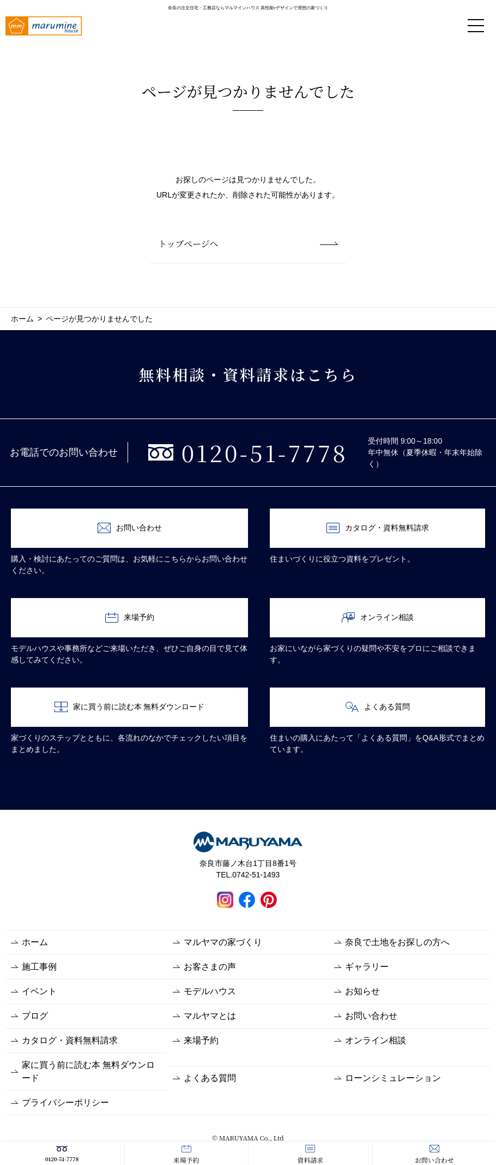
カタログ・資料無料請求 (377, 528)
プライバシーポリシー (65, 1102)
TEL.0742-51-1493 (248, 874)
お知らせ (362, 991)
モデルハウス (210, 991)
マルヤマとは (210, 1015)
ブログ (35, 1015)
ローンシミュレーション (393, 1078)
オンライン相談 (378, 617)
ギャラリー (367, 966)
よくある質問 (378, 707)
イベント (39, 991)
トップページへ (188, 243)
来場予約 (186, 1154)
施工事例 (39, 966)
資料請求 (310, 1154)
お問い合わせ (434, 1154)
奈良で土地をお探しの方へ (397, 942)
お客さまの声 (210, 966)
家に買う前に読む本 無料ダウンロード (130, 707)
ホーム (35, 942)
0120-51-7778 (61, 1154)
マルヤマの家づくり (223, 942)
